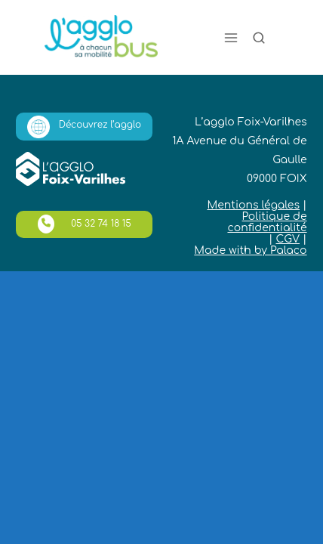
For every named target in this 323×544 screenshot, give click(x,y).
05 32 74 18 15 (84, 224)
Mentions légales (253, 205)
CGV (287, 239)
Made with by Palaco (250, 250)
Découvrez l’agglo (84, 127)
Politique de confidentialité (266, 222)
